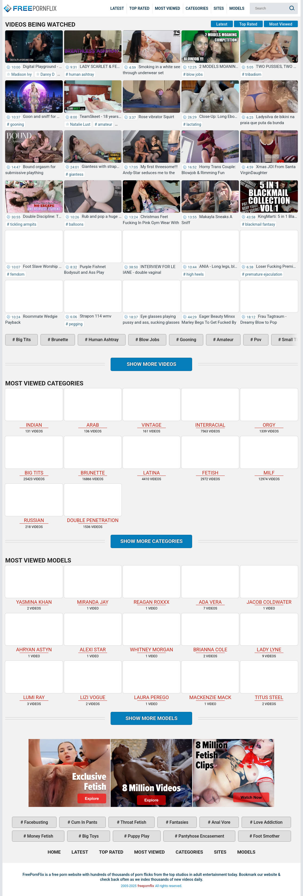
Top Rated (139, 8)
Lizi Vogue (92, 680)
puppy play (138, 836)
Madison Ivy (21, 74)
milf (269, 456)
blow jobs (194, 74)
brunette (59, 339)
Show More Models (152, 718)
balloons (75, 224)
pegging (75, 324)
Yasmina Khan (34, 585)
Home (29, 4)
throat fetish (133, 822)
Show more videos (151, 364)
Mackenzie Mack (210, 680)
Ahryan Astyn (34, 633)
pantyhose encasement (200, 836)
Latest (117, 8)
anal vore (220, 822)
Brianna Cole (210, 633)
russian (34, 503)
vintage (151, 408)
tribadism (252, 74)
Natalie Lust (79, 124)
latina (151, 456)
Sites (219, 8)
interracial (210, 408)
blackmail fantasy (259, 224)
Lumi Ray (34, 680)
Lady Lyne (269, 633)
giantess (75, 174)
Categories (197, 8)
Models (236, 8)
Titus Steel (269, 680)
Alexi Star (92, 633)
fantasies (178, 822)
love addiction (267, 822)
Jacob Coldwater (269, 585)
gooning (16, 124)
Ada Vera (210, 585)
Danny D (47, 74)
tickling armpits (22, 224)
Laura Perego (151, 680)
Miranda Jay (92, 585)
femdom (16, 274)
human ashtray (81, 74)
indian (34, 408)
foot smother (266, 836)
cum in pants (83, 822)
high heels (195, 274)
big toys (90, 836)
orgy (269, 408)
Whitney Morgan (151, 633)
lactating (193, 124)
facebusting (35, 822)
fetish (210, 456)
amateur (104, 124)
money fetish (39, 836)
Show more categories (151, 541)
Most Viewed (167, 8)
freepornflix (146, 886)
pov (257, 339)
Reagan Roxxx (151, 585)
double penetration (92, 503)
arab (92, 408)
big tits (23, 339)
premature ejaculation (263, 274)
